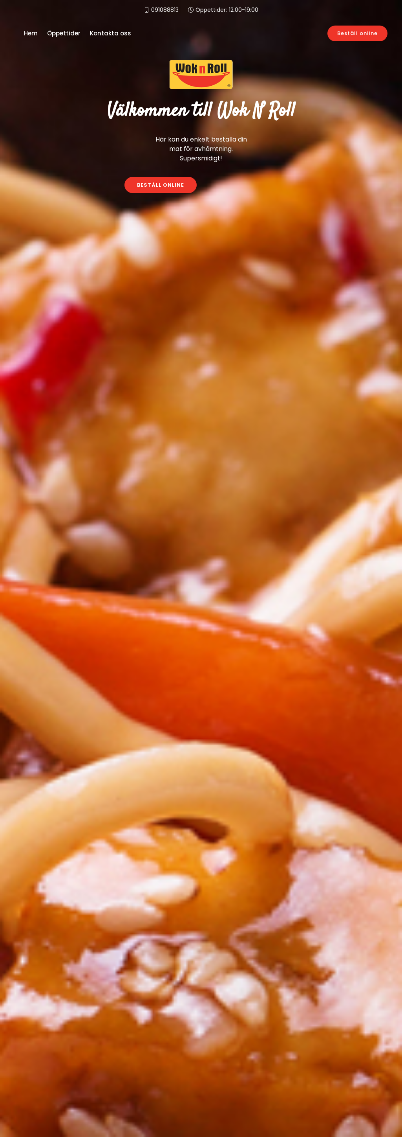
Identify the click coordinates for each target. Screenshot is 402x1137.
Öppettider (63, 33)
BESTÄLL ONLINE (160, 185)
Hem (31, 33)
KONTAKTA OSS (242, 185)
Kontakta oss (110, 33)
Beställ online (357, 33)
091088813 (165, 10)
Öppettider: (227, 10)
